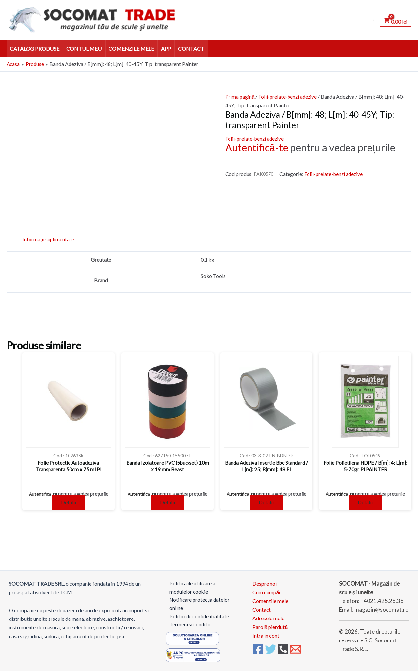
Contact (191, 48)
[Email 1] (295, 646)
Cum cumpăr (266, 589)
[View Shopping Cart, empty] (395, 19)
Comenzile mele (131, 48)
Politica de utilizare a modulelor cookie (189, 585)
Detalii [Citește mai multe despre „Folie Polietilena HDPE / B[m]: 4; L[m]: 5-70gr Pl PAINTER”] (365, 503)
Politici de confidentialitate (196, 615)
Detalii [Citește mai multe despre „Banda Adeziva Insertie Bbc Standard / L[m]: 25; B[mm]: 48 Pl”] (266, 503)
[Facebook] (258, 646)
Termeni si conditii (186, 624)
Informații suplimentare (48, 239)
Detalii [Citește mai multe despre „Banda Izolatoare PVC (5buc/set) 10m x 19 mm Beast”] (167, 503)
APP (166, 48)
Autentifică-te (256, 147)
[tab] (48, 239)
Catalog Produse (34, 48)
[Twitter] (270, 646)
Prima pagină (240, 97)
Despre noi (264, 581)
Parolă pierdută (270, 624)
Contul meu (84, 48)
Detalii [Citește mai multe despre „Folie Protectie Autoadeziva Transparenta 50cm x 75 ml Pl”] (68, 503)
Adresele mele (268, 615)
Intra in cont (265, 633)
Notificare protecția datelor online (197, 602)
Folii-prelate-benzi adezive (289, 97)
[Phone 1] (283, 646)
